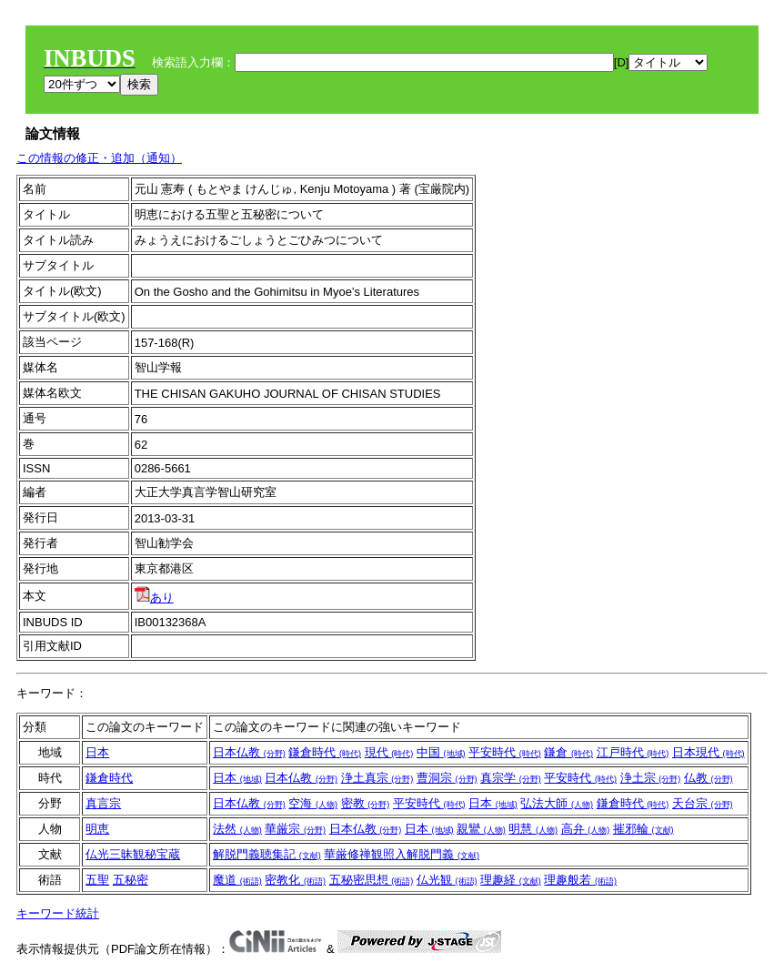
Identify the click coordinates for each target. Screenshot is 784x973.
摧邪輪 (643, 829)
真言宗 (103, 803)
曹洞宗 (447, 778)
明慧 (533, 829)
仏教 (708, 778)
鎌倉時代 (324, 752)
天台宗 (702, 803)
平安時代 (504, 752)
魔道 (237, 880)
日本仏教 (249, 752)
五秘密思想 (371, 880)
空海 (312, 803)
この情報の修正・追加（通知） (99, 158)
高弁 (585, 829)
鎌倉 (568, 752)
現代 (389, 752)
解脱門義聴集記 (267, 854)
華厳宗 (295, 829)
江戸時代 (633, 752)
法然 (237, 829)
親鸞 (481, 829)
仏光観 (447, 880)
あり (154, 597)
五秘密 (130, 880)
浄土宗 (650, 778)
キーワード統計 (57, 913)
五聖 (97, 880)
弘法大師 (556, 803)
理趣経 (510, 880)
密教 (365, 803)
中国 (441, 752)
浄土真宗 (377, 778)
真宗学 (510, 778)
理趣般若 (580, 880)
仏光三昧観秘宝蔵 (132, 854)
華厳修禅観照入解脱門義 (401, 854)
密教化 (295, 880)
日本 (97, 752)
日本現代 (708, 752)
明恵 (97, 829)
